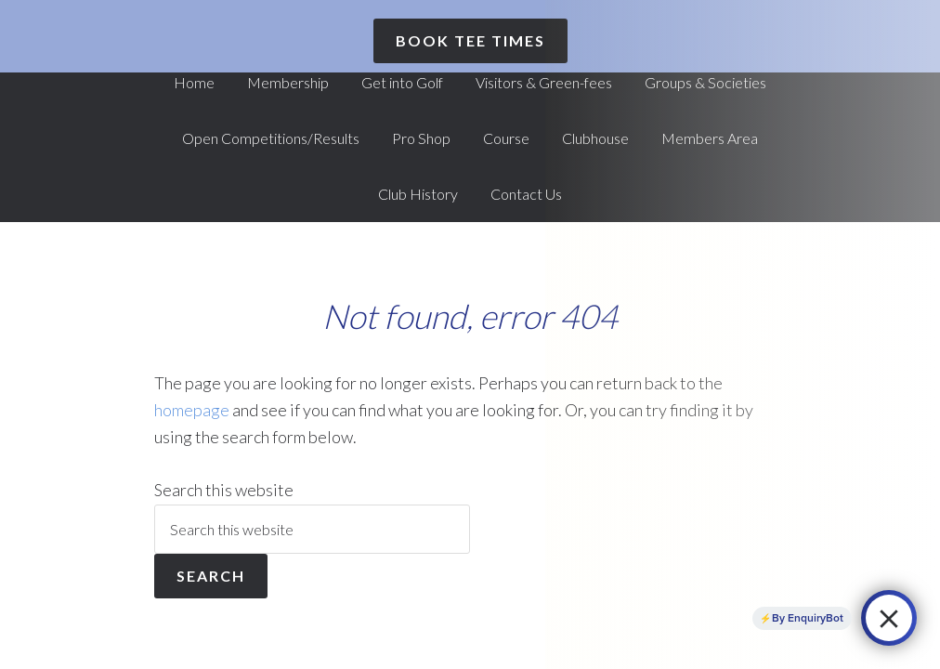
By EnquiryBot (807, 617)
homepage (191, 410)
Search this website (224, 489)
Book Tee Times (470, 40)
